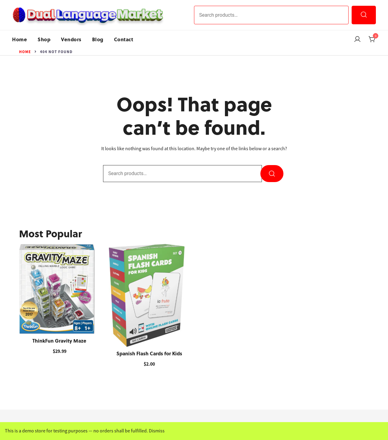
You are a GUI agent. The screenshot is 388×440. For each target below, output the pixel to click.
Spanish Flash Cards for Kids (149, 353)
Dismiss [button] (157, 431)
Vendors (71, 39)
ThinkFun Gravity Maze (59, 340)
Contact (123, 39)
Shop (44, 39)
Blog (97, 39)
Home (19, 39)
